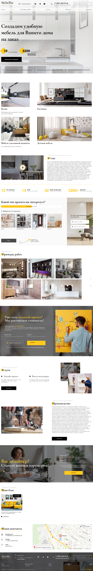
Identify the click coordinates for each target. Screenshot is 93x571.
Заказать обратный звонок (62, 558)
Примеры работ (25, 9)
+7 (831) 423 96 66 (61, 3)
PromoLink (89, 569)
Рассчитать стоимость (83, 3)
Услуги (48, 9)
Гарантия (89, 9)
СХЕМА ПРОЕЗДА (21, 559)
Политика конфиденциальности (29, 569)
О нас (3, 9)
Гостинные (89, 565)
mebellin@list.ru (8, 546)
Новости (68, 9)
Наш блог (50, 565)
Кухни (69, 565)
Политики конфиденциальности (37, 347)
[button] (91, 286)
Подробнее (8, 388)
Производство (27, 565)
